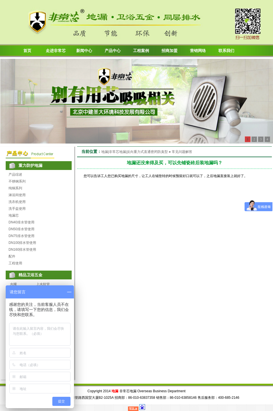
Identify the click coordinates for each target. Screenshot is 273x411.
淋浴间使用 (17, 195)
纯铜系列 (15, 188)
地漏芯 (14, 215)
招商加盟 (169, 51)
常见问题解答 (182, 152)
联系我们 (226, 51)
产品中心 (113, 51)
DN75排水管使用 (21, 236)
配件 (12, 256)
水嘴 (13, 284)
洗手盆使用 (17, 209)
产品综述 (15, 175)
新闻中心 (84, 51)
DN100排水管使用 (22, 243)
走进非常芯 (56, 51)
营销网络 (198, 51)
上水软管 (43, 284)
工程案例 (141, 51)
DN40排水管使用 (21, 222)
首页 (27, 51)
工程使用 (15, 263)
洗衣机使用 (17, 202)
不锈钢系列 (17, 181)
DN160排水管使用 (22, 250)
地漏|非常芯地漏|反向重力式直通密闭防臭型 (134, 152)
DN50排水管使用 (21, 229)
